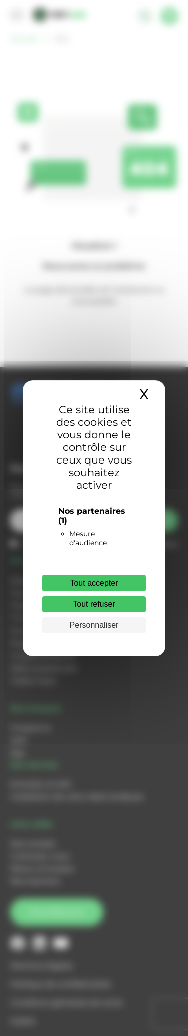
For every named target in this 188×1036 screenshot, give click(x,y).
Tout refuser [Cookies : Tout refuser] (94, 604)
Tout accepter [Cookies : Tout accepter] (94, 583)
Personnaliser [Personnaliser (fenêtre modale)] (94, 625)
